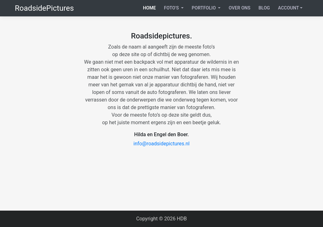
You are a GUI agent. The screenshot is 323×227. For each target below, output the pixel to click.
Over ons (239, 8)
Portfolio (204, 8)
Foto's (172, 8)
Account (288, 8)
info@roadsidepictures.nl (161, 144)
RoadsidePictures (44, 8)
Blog (264, 8)
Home (149, 8)
